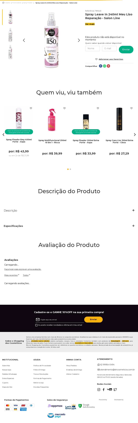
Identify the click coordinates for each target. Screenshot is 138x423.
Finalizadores (16, 3)
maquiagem (115, 341)
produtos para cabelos (40, 341)
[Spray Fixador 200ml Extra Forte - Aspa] (86, 132)
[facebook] (100, 66)
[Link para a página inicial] (3, 2)
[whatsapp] (104, 66)
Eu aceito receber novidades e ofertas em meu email (60, 325)
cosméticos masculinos (84, 343)
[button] (3, 134)
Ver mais (90, 24)
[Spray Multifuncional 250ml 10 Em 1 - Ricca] (52, 132)
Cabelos (7, 3)
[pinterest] (108, 66)
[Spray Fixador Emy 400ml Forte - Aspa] (19, 132)
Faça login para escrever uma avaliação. (22, 269)
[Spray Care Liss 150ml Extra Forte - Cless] (119, 132)
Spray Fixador (27, 3)
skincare (125, 341)
